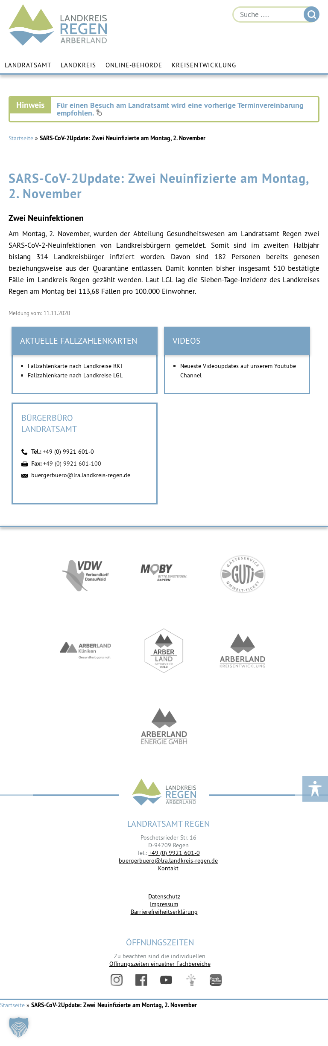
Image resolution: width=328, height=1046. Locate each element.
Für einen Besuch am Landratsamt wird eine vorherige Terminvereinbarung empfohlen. (180, 109)
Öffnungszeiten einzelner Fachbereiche (160, 964)
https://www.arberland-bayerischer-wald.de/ (164, 650)
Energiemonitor (216, 980)
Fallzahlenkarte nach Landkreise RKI (75, 366)
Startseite (21, 138)
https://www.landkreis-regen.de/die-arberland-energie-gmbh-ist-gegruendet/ (164, 727)
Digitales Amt (191, 980)
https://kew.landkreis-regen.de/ (242, 650)
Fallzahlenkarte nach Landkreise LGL (75, 375)
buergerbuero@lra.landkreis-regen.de (80, 475)
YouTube (166, 980)
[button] (19, 1027)
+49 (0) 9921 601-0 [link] (174, 853)
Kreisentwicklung (204, 65)
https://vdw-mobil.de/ (85, 574)
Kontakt (168, 868)
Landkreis (78, 65)
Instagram (117, 980)
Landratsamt (28, 65)
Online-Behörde (133, 65)
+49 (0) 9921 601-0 (68, 451)
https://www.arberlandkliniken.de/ (85, 650)
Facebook (141, 980)
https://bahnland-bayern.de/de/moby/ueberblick (164, 574)
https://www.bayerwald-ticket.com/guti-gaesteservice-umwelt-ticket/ (242, 574)
